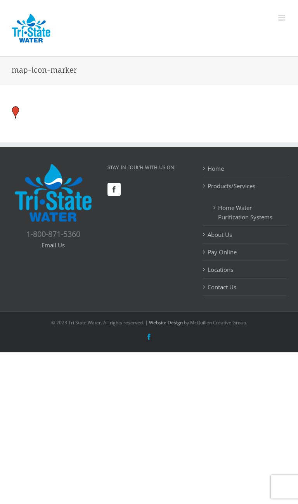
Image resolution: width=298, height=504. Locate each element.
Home (216, 168)
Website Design (166, 322)
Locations (220, 269)
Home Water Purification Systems (245, 212)
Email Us (53, 245)
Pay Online (222, 252)
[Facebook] (114, 189)
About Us (220, 234)
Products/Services (231, 186)
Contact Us (222, 287)
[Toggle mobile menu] (282, 18)
